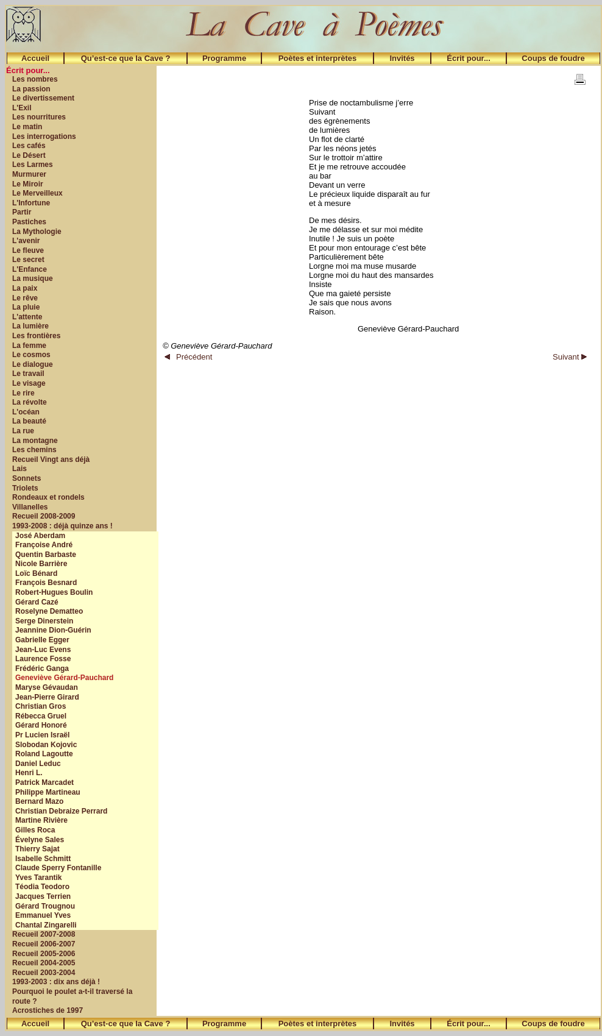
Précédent (188, 356)
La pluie (26, 307)
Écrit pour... (468, 58)
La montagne (35, 440)
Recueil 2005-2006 (43, 953)
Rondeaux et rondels (48, 497)
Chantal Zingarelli (46, 925)
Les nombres (35, 79)
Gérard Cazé (36, 602)
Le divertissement (43, 98)
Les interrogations (44, 136)
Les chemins (34, 449)
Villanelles (30, 507)
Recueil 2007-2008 (43, 934)
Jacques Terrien (43, 896)
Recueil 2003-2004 (43, 972)
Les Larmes (32, 164)
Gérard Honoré (41, 725)
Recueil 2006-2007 (43, 944)
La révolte (29, 402)
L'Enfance (29, 269)
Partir (21, 212)
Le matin (27, 126)
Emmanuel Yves (43, 915)
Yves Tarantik (38, 877)
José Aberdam (40, 535)
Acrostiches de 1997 (47, 1010)
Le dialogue (32, 364)
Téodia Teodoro (42, 886)
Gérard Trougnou (45, 906)
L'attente (27, 317)
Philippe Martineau (47, 792)
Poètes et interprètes (317, 58)
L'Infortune (31, 203)
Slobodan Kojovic (46, 744)
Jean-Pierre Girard (47, 697)
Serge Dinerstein (44, 621)
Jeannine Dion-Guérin (53, 630)
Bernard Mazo (39, 801)
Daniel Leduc (38, 763)
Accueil (35, 58)
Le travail (28, 373)
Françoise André (44, 545)
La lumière (30, 326)
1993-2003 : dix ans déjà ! (56, 981)
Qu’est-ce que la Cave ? (126, 58)
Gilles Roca (35, 830)
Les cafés (29, 145)
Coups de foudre (553, 58)
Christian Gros (40, 706)
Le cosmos (31, 354)
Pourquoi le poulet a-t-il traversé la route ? (72, 996)
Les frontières (36, 336)
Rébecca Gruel (40, 716)
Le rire (23, 393)
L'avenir (26, 240)
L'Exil (22, 108)
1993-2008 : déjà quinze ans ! (62, 526)
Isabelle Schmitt (43, 858)
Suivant (570, 356)
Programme (224, 58)
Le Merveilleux (37, 193)
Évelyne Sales (39, 840)
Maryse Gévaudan (46, 687)
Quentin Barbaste (45, 554)
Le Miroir (27, 184)
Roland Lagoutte (44, 754)
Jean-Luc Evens (43, 649)
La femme (29, 345)
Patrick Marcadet (44, 782)
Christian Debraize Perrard (61, 811)
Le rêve (25, 298)
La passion (31, 89)
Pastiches (29, 222)
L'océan (26, 412)
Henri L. (29, 772)
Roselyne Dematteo (49, 611)
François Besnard (46, 582)
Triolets (25, 488)
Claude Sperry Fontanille (58, 868)
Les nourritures (39, 117)
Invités (401, 58)
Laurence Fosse (43, 659)
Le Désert (29, 155)
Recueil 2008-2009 (43, 516)
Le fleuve (28, 250)
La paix (24, 288)
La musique (32, 278)
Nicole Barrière (41, 563)
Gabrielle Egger (42, 640)
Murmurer (29, 174)
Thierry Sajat (37, 849)
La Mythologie (37, 231)
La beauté (29, 421)
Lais (19, 468)
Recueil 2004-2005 (43, 963)
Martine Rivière (41, 820)
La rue (23, 431)
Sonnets (26, 478)
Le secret (28, 259)
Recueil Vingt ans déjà (51, 459)
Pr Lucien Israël (42, 735)
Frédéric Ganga (42, 668)
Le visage (29, 383)
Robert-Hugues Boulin (54, 592)
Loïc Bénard (36, 573)
